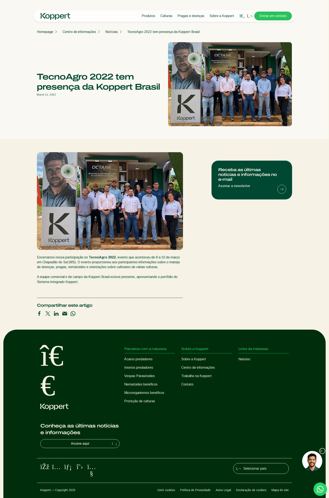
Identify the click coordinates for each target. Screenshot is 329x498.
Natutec (244, 359)
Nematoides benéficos (141, 384)
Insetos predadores (138, 367)
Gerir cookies (166, 490)
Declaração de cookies (251, 490)
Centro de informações (79, 32)
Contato (187, 384)
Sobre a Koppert (221, 16)
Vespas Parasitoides (139, 376)
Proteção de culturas (139, 401)
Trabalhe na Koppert (196, 376)
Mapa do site (280, 490)
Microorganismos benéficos (144, 392)
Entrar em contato (273, 16)
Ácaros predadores (138, 359)
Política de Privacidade (195, 490)
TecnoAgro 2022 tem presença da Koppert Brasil (163, 32)
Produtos (148, 16)
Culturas (166, 16)
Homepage (45, 32)
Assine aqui (94, 443)
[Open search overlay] (242, 16)
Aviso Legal (223, 490)
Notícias (111, 32)
